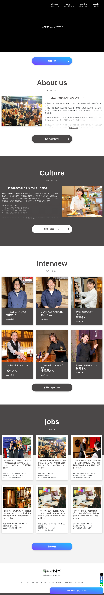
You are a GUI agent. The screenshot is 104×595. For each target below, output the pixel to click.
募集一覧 (58, 582)
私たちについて (25, 582)
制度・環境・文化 (37, 582)
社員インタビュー (49, 582)
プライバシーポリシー (69, 582)
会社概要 (80, 582)
